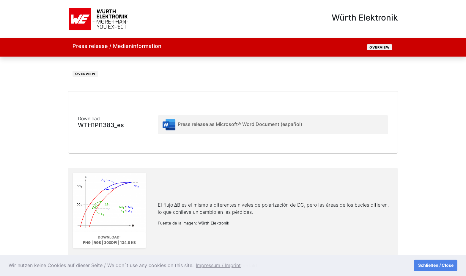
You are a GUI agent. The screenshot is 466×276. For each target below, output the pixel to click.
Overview (379, 47)
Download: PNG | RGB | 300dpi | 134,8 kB (109, 240)
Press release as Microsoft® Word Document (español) (232, 124)
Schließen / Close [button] (436, 265)
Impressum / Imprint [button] (218, 265)
